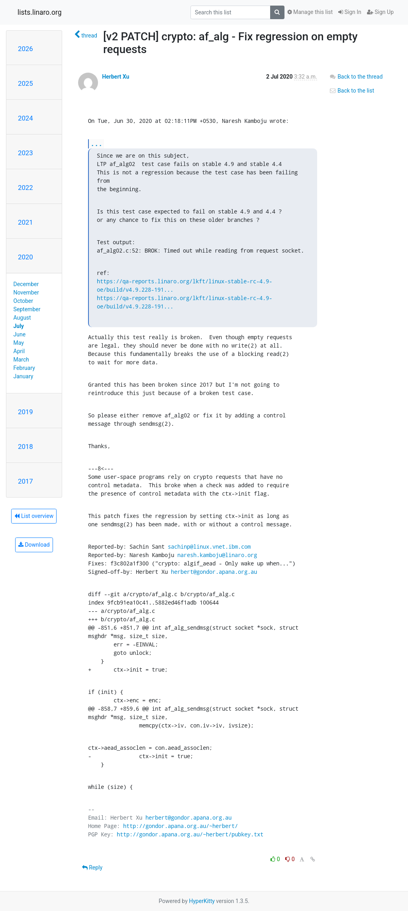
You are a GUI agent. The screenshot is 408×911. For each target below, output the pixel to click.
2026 (25, 49)
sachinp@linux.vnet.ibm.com (209, 546)
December (26, 284)
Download (34, 544)
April (19, 351)
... (96, 143)
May (19, 343)
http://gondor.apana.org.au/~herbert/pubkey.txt (190, 834)
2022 (25, 188)
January (23, 376)
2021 (25, 222)
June (20, 334)
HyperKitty (202, 901)
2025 (25, 83)
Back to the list (351, 90)
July (19, 326)
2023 (25, 153)
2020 (25, 257)
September (27, 309)
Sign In (349, 12)
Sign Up (380, 12)
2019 (25, 412)
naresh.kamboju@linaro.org (217, 555)
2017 (25, 481)
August (22, 317)
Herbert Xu (115, 76)
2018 (25, 447)
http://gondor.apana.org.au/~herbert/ (180, 826)
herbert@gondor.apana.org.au (214, 571)
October (23, 301)
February (24, 368)
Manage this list (310, 12)
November (26, 292)
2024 (25, 118)
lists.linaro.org (40, 12)
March (21, 359)
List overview (33, 516)
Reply (92, 867)
